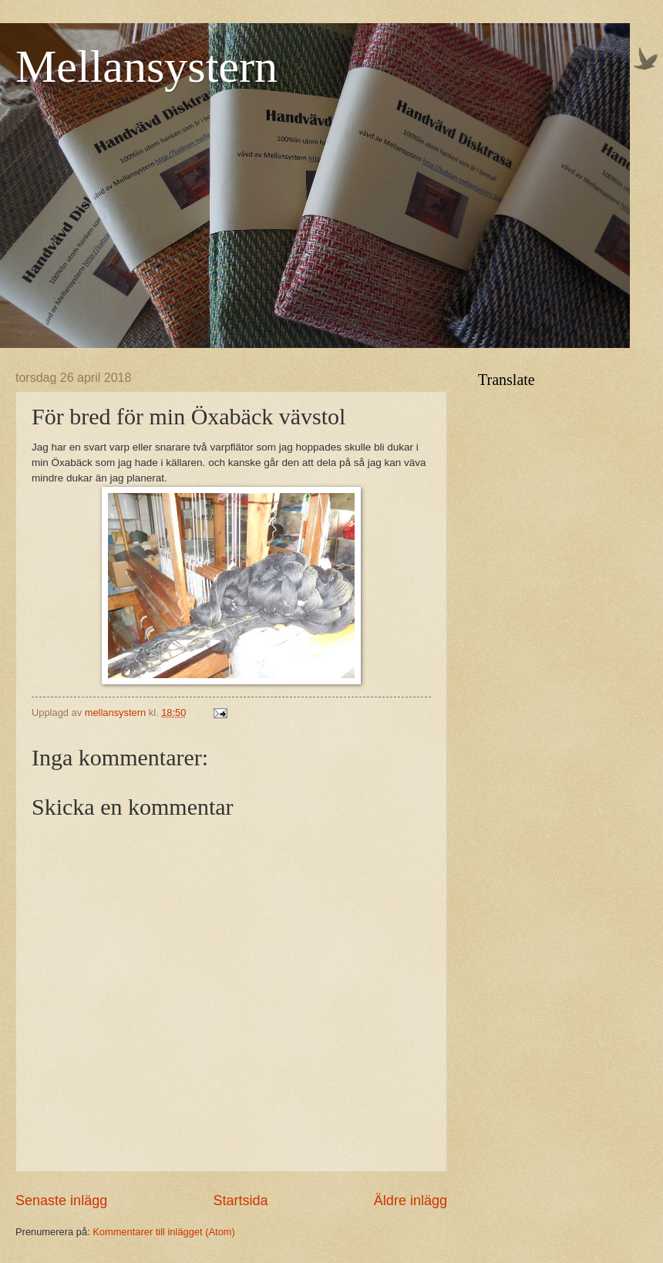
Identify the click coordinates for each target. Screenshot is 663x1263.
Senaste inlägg (61, 1200)
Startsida (240, 1200)
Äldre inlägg (410, 1200)
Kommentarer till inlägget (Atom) (164, 1232)
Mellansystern (146, 66)
